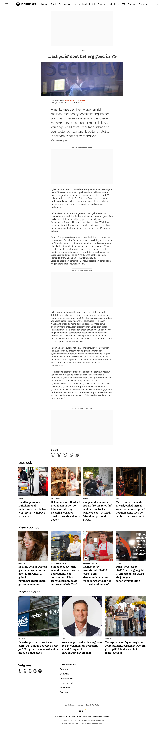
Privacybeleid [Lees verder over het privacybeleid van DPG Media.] (71, 716)
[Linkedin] (24, 671)
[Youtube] (40, 671)
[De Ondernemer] (26, 4)
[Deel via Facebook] (65, 455)
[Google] (19, 671)
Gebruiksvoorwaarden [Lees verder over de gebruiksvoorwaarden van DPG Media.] (100, 716)
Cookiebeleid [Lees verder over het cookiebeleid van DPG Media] (60, 716)
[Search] (157, 4)
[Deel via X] (71, 455)
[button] (84, 716)
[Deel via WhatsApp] (59, 455)
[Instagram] (35, 671)
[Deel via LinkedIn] (77, 455)
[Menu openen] (6, 4)
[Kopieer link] (53, 455)
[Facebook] (29, 671)
